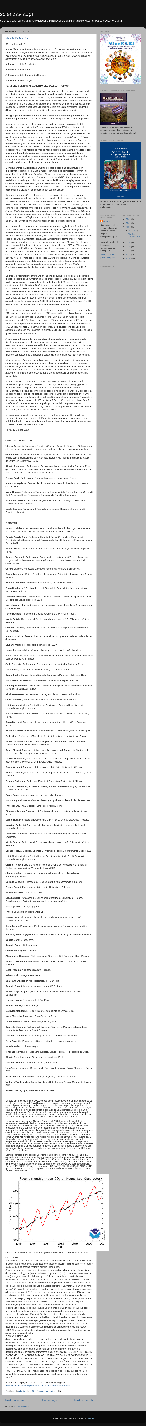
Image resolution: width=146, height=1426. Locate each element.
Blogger (90, 1418)
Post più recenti (15, 1400)
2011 (128, 254)
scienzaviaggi (16, 14)
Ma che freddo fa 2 (16, 37)
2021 (128, 223)
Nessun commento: (46, 1391)
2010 (128, 258)
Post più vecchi (84, 1400)
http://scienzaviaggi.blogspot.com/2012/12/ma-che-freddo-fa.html (37, 1385)
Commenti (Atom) (22, 1406)
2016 (128, 242)
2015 (128, 246)
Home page (49, 1400)
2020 (128, 227)
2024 (128, 219)
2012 (128, 250)
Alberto (107, 221)
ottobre (132, 230)
